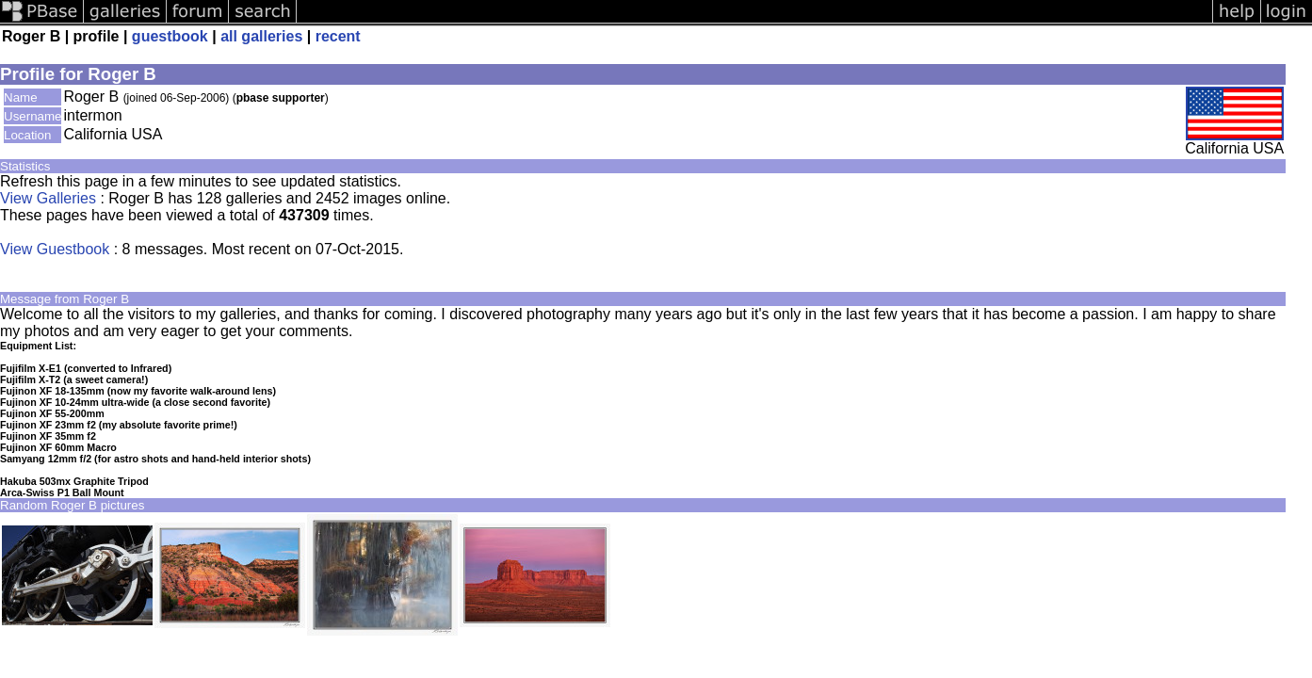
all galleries (261, 36)
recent (338, 36)
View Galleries (48, 198)
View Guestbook (54, 249)
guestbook (170, 36)
